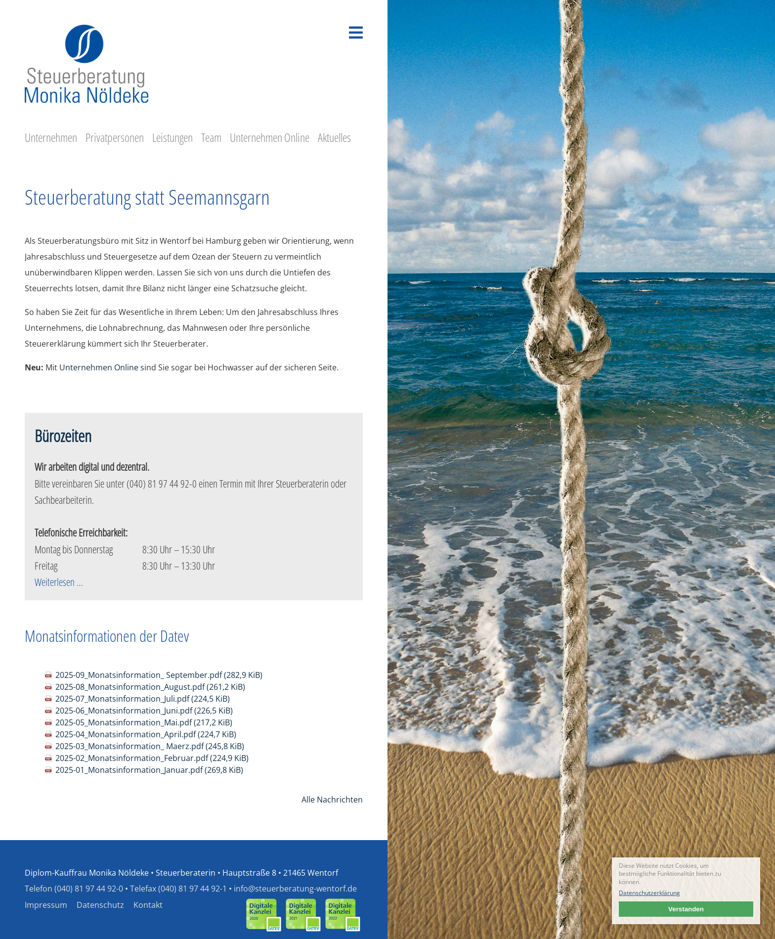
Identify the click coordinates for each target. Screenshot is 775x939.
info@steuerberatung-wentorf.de (295, 888)
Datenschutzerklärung (649, 893)
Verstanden (686, 909)
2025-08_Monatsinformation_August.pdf (150, 686)
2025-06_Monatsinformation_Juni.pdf (144, 710)
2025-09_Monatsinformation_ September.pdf (158, 675)
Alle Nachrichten (332, 799)
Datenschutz (100, 904)
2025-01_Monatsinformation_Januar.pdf (149, 769)
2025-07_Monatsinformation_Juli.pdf (142, 698)
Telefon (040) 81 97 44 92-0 (74, 888)
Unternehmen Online (98, 367)
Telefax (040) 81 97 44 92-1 (178, 888)
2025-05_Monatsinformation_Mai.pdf (143, 722)
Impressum (46, 904)
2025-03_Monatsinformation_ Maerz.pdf (149, 746)
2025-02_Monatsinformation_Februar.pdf (152, 758)
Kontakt (148, 904)
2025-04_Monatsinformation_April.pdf (145, 734)
